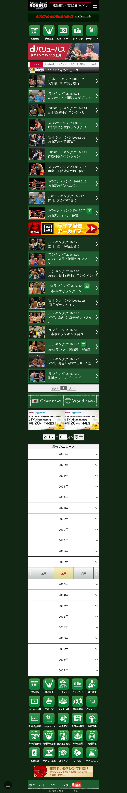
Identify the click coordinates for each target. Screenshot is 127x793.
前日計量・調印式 (78, 64)
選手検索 (92, 691)
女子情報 (62, 64)
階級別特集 (77, 708)
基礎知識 (34, 760)
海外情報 (92, 742)
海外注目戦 (77, 742)
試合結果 (49, 38)
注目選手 (92, 725)
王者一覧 (49, 708)
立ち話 (93, 64)
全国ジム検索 (77, 725)
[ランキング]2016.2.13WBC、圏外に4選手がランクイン (70, 317)
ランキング (77, 38)
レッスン (77, 760)
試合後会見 (50, 64)
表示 (79, 437)
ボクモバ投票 (49, 760)
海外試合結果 (49, 742)
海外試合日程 (34, 742)
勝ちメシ (63, 760)
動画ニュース (63, 38)
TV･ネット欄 (34, 708)
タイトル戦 (63, 708)
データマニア (92, 38)
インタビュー (92, 708)
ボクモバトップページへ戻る (55, 785)
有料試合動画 (34, 725)
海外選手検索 (63, 743)
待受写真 (63, 725)
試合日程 (34, 38)
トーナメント (63, 691)
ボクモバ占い (92, 760)
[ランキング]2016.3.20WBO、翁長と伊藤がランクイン (69, 259)
